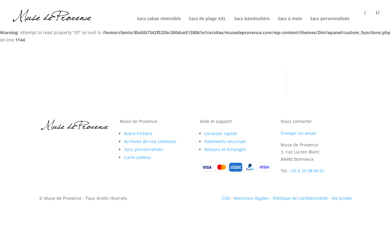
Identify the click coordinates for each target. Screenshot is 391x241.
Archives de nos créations (150, 141)
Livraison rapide (220, 133)
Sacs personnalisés (329, 18)
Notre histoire (138, 133)
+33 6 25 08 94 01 (307, 171)
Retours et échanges (225, 149)
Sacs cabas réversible (159, 18)
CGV (226, 198)
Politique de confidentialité (300, 198)
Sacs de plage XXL (207, 18)
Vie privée (342, 198)
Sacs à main (290, 18)
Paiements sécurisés (225, 141)
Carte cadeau (137, 157)
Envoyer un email (298, 133)
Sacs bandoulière (252, 18)
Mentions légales (251, 198)
